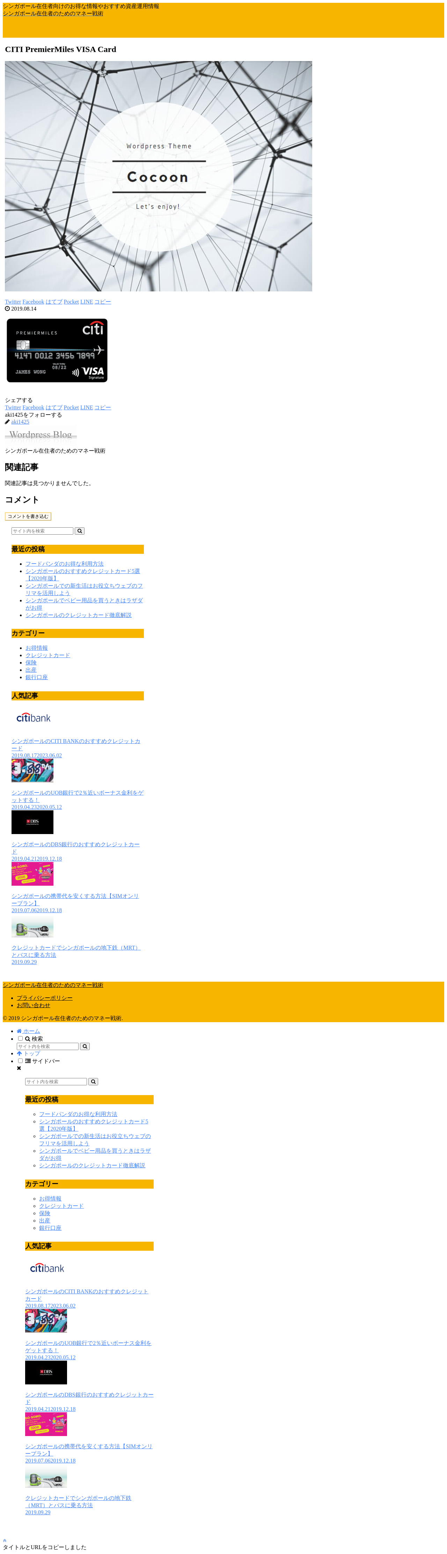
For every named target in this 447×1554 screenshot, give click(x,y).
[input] (42, 531)
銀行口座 (36, 677)
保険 (31, 663)
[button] (80, 531)
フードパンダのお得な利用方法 (64, 564)
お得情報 (36, 648)
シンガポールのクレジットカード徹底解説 (78, 615)
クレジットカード (47, 655)
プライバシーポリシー (45, 998)
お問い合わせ (33, 1005)
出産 (31, 670)
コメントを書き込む (28, 516)
